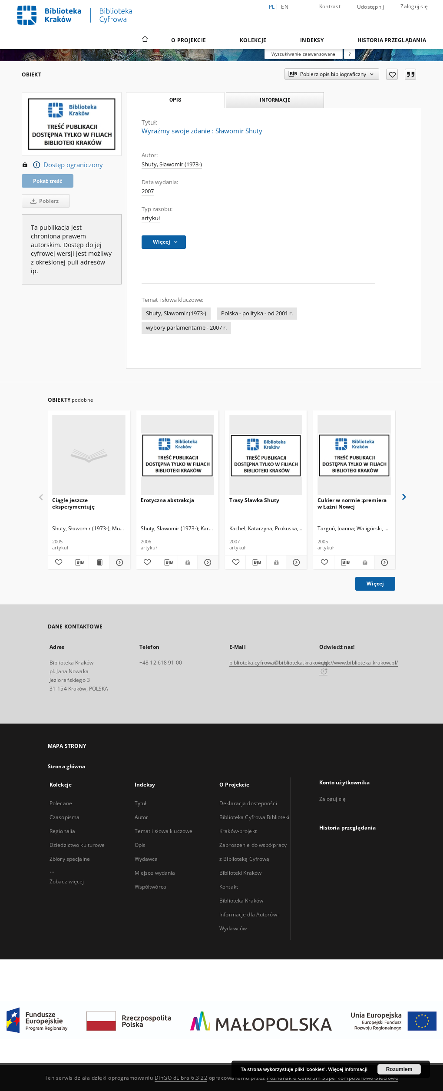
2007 (148, 191)
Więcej (375, 583)
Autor (142, 817)
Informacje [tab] (275, 99)
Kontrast (330, 6)
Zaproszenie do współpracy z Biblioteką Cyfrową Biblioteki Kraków (253, 858)
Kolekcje (253, 40)
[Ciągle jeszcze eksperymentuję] (89, 455)
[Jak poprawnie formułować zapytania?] (349, 54)
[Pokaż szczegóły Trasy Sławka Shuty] (295, 562)
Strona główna (67, 766)
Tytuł (141, 803)
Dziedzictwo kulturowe (77, 845)
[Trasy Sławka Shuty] (266, 455)
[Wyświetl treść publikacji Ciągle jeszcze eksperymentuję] (99, 562)
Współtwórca (150, 886)
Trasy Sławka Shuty (254, 500)
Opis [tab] (175, 100)
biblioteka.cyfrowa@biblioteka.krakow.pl (278, 662)
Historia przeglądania (391, 40)
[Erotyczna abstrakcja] (177, 455)
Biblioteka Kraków (241, 900)
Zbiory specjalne (70, 859)
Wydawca (146, 859)
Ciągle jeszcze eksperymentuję (73, 503)
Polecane (61, 803)
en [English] (284, 7)
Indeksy (312, 40)
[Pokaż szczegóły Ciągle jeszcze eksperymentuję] (118, 562)
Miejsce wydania (155, 872)
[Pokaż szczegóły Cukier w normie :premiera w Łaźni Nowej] (384, 562)
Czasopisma (64, 817)
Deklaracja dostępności (248, 803)
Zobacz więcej (67, 881)
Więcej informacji (347, 1069)
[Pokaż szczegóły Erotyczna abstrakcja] (206, 562)
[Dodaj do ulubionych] (392, 74)
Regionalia (62, 831)
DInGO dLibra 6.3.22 (181, 1077)
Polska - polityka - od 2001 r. (257, 313)
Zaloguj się (414, 6)
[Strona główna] (144, 40)
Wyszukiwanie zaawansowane (303, 54)
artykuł (151, 218)
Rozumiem (399, 1069)
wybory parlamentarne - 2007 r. (186, 327)
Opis (140, 845)
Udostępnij (370, 6)
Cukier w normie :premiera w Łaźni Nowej (352, 503)
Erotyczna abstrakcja (167, 500)
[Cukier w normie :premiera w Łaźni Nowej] (354, 455)
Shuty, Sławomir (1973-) (172, 164)
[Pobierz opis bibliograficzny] (78, 562)
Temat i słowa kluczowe (164, 831)
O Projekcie (188, 40)
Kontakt (228, 886)
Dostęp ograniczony (62, 165)
